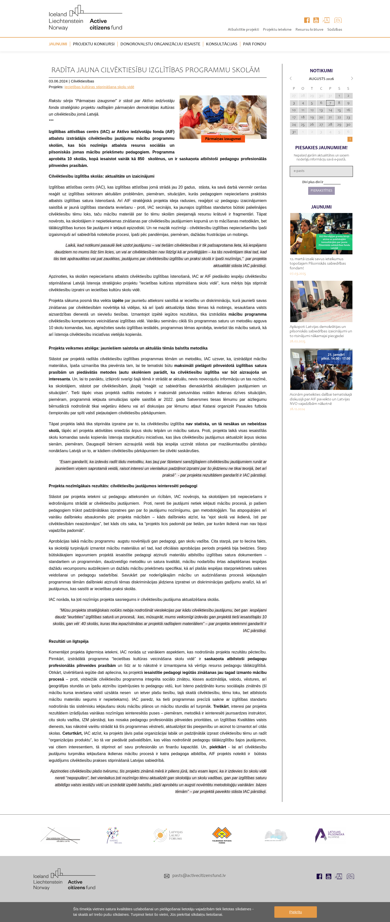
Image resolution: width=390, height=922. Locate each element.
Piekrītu (295, 912)
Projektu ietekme (277, 30)
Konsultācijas (221, 44)
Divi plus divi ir (312, 182)
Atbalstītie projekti (243, 30)
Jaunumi (58, 44)
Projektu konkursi (94, 44)
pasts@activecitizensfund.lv (199, 876)
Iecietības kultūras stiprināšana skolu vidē (99, 87)
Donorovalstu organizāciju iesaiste (160, 44)
